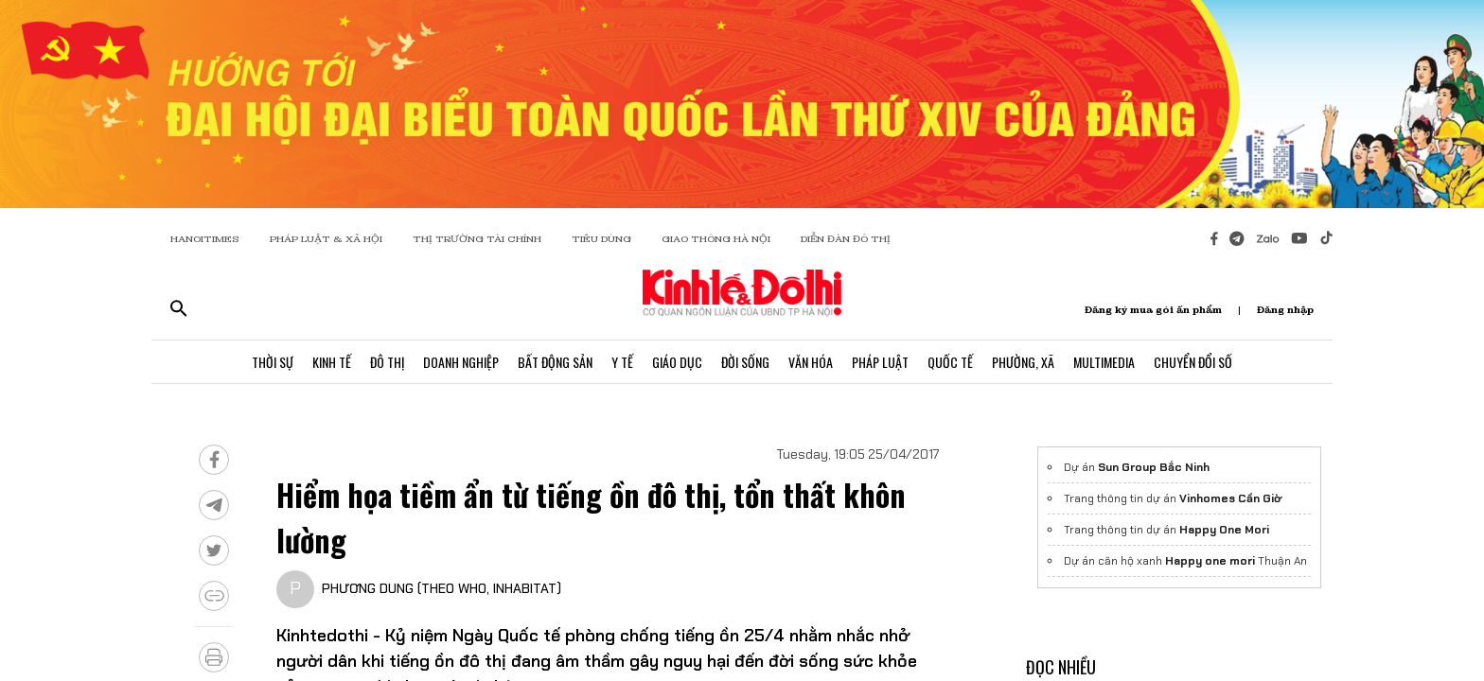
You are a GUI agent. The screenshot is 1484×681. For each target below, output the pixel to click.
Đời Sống (745, 362)
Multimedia (1104, 362)
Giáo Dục (677, 362)
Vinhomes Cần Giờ (1230, 498)
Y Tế (622, 362)
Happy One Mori (1224, 529)
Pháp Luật (880, 362)
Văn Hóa (810, 362)
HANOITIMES (204, 239)
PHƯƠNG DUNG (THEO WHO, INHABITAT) (441, 588)
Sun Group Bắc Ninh (1154, 467)
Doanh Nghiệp (461, 362)
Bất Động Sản (555, 362)
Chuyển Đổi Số (1193, 362)
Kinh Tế (331, 362)
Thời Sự (272, 362)
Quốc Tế (950, 362)
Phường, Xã (1023, 362)
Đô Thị (387, 362)
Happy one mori (1210, 560)
